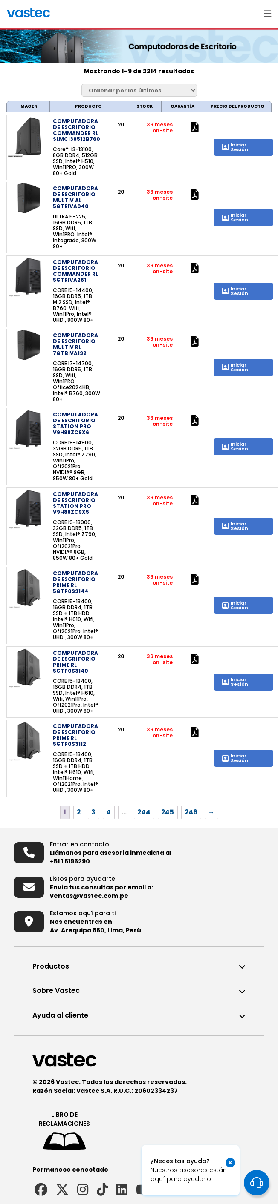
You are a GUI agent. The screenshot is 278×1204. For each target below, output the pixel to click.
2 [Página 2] (79, 812)
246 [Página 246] (191, 812)
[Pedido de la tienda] (139, 90)
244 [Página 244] (144, 812)
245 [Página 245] (167, 812)
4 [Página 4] (108, 812)
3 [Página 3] (93, 812)
